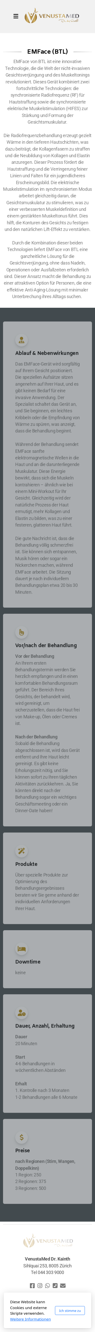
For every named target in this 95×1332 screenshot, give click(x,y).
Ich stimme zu (70, 1310)
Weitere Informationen (30, 1319)
